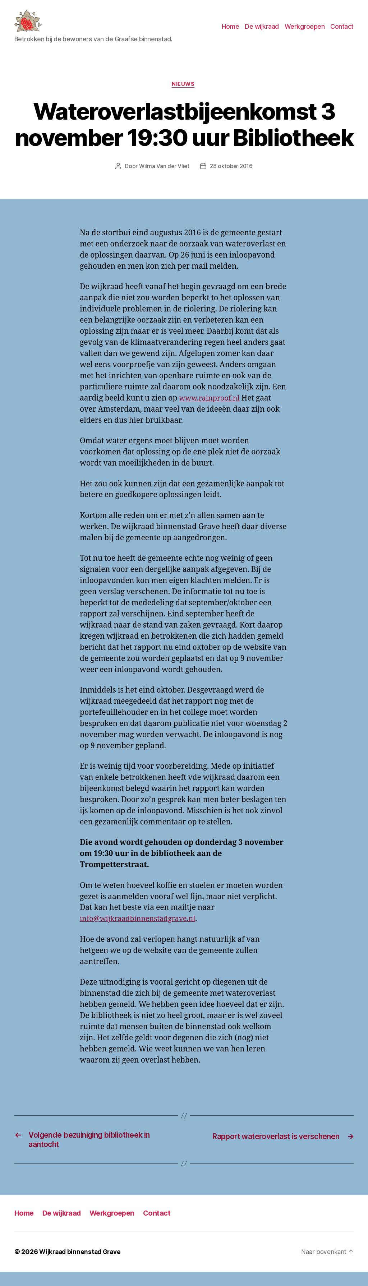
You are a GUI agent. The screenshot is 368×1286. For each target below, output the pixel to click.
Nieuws (184, 95)
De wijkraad (262, 32)
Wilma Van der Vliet (163, 177)
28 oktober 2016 (232, 177)
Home (230, 32)
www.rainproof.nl (211, 410)
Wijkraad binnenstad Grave (81, 1265)
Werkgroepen (305, 32)
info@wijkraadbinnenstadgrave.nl (141, 930)
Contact (342, 32)
